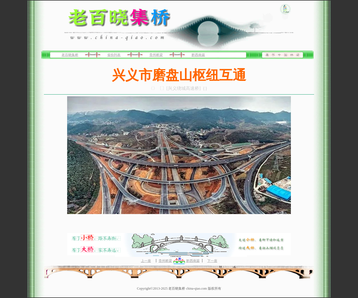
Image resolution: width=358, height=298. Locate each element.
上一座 (146, 261)
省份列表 (114, 55)
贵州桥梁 (156, 55)
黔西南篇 (198, 55)
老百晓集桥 (70, 55)
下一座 (212, 261)
